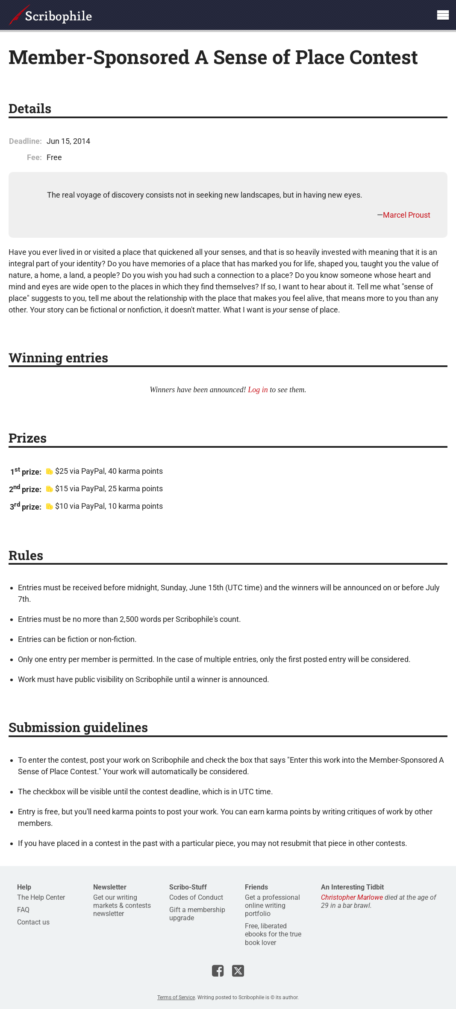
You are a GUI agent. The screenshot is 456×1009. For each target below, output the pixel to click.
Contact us (33, 922)
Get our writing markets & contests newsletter (122, 905)
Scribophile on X (238, 970)
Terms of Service (176, 997)
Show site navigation (443, 15)
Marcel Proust (406, 214)
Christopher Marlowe (352, 897)
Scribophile (50, 15)
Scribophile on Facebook (218, 970)
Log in (258, 389)
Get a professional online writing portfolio (272, 905)
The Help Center (41, 897)
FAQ (23, 910)
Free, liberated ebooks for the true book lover (273, 934)
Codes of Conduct (196, 897)
